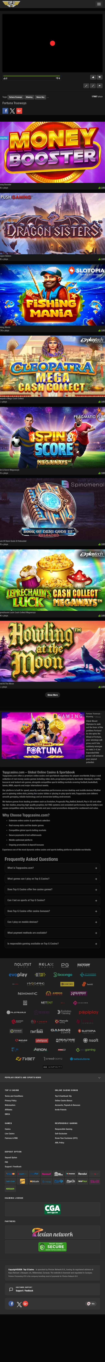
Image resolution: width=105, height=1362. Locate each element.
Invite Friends (60, 1109)
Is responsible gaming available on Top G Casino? (33, 943)
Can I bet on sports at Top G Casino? (26, 900)
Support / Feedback (13, 1166)
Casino (8, 1129)
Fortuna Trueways (15, 97)
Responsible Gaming (63, 1129)
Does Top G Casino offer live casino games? (29, 889)
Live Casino (9, 1133)
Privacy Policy (11, 1100)
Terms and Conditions (14, 1096)
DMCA (7, 1114)
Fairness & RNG (11, 1138)
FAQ (6, 1162)
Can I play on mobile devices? (22, 921)
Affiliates (8, 1109)
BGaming (29, 97)
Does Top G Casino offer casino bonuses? (28, 911)
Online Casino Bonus (63, 1100)
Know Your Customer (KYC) (66, 1138)
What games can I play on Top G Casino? (28, 878)
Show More (53, 695)
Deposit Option (11, 1157)
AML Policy (59, 1142)
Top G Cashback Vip (63, 1096)
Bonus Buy (40, 97)
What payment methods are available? (27, 932)
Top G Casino (28, 1269)
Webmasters (10, 1105)
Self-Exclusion (61, 1133)
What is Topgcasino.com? (20, 867)
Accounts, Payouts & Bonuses (67, 1105)
